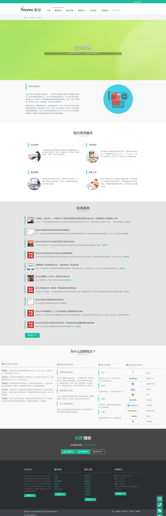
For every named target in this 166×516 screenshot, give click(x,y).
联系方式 (97, 452)
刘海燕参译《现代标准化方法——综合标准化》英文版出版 (57, 265)
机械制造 (88, 481)
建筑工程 (88, 476)
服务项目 (59, 10)
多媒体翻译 (58, 481)
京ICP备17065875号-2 (30, 515)
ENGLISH (138, 2)
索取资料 (83, 452)
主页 (48, 10)
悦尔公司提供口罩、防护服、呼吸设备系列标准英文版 (55, 288)
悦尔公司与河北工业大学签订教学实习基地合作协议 (54, 242)
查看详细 (127, 222)
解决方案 (70, 10)
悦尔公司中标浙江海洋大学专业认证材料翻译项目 (54, 253)
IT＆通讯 (87, 489)
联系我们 (106, 10)
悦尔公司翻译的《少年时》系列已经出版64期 (52, 276)
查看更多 (32, 335)
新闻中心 (82, 10)
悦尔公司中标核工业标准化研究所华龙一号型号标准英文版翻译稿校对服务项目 (65, 323)
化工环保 (88, 486)
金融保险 (88, 492)
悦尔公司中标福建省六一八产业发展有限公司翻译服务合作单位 (59, 311)
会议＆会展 (58, 489)
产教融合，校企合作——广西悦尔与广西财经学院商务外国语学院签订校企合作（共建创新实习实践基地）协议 (76, 218)
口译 (55, 478)
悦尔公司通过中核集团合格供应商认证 (49, 300)
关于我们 (94, 10)
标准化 (56, 486)
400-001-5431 (89, 445)
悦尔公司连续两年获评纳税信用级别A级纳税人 (52, 230)
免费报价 (68, 452)
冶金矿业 (88, 478)
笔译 (55, 476)
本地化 (56, 484)
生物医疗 (88, 494)
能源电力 (88, 484)
